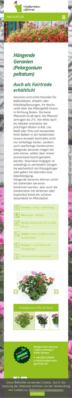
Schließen (37, 394)
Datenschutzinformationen (46, 390)
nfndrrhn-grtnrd (45, 362)
